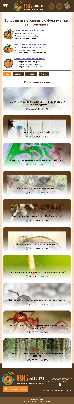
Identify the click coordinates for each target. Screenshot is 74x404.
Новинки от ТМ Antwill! (37, 132)
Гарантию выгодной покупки (29, 30)
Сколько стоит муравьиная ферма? (37, 188)
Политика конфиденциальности (56, 390)
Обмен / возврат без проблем (29, 59)
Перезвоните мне (17, 389)
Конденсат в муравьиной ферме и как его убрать (37, 300)
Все (7, 74)
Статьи (18, 74)
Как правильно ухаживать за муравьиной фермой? (37, 272)
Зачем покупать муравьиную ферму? (37, 244)
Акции (44, 74)
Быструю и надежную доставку (30, 44)
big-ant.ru (37, 399)
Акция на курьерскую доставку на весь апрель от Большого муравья (37, 103)
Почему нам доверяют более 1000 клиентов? (37, 216)
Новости (31, 74)
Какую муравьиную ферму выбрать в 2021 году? (37, 160)
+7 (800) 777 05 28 (62, 379)
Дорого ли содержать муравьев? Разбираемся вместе (37, 354)
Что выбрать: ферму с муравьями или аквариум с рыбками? (37, 326)
